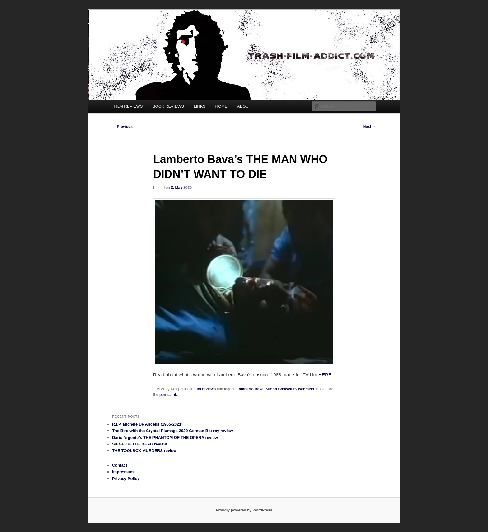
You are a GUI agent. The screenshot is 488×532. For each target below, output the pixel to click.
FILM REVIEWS (128, 106)
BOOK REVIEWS (168, 106)
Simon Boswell (278, 389)
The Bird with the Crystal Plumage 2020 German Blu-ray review (172, 430)
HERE (324, 374)
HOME (221, 106)
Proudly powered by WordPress (244, 510)
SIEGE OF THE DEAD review (139, 444)
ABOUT (244, 106)
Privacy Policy (125, 478)
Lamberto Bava (250, 389)
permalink (168, 395)
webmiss (306, 389)
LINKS (200, 106)
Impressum (123, 471)
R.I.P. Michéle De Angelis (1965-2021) (147, 424)
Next (369, 127)
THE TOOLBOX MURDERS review (144, 450)
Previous (122, 127)
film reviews (205, 389)
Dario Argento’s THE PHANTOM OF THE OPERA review (165, 437)
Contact (119, 465)
